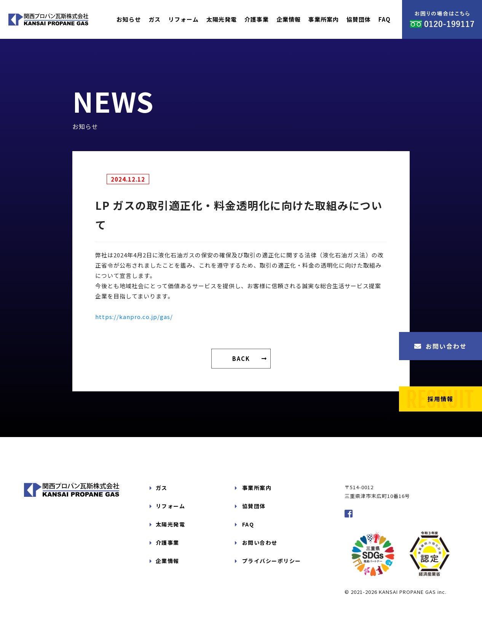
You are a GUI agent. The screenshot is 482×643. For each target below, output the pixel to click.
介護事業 (256, 19)
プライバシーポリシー (270, 550)
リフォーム (183, 19)
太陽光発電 (221, 19)
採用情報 (440, 397)
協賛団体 (358, 19)
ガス (154, 19)
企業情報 (288, 19)
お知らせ (129, 19)
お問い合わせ (440, 346)
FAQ (384, 19)
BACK (241, 359)
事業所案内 (323, 19)
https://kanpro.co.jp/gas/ (134, 317)
